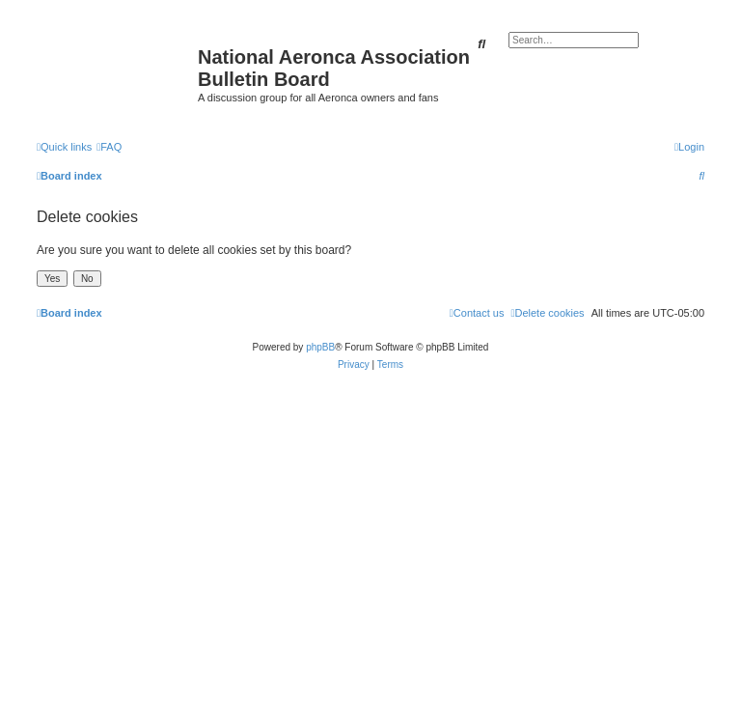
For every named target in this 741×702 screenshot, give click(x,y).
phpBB (320, 347)
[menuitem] (109, 146)
